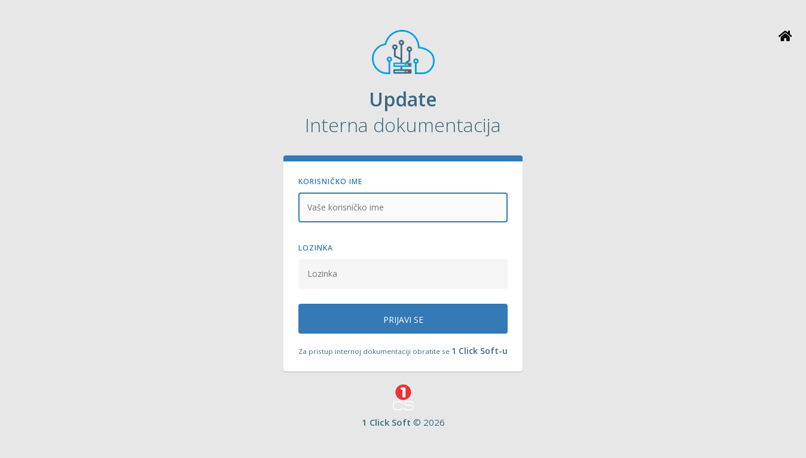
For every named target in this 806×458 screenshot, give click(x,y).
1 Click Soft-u (479, 350)
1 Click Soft (386, 422)
